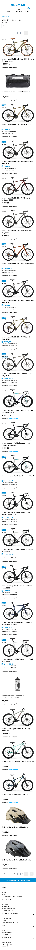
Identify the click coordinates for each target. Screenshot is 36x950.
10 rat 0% (4, 930)
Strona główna (5, 16)
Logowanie (5, 946)
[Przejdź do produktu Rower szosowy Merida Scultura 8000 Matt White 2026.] (18, 537)
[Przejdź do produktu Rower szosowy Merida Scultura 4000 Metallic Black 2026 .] (18, 431)
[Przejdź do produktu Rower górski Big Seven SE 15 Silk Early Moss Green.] (18, 717)
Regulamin (5, 904)
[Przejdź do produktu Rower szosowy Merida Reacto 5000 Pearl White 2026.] (18, 647)
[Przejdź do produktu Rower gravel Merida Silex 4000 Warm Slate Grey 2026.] (18, 288)
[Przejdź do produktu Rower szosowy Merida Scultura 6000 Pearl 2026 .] (18, 464)
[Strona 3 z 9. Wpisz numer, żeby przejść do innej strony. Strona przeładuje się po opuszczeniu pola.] (19, 33)
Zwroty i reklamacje (8, 910)
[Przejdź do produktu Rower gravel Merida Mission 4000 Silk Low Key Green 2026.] (18, 47)
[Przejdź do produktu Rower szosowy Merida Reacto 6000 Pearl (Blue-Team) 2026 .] (18, 398)
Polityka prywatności (8, 908)
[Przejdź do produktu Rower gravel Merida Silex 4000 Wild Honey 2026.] (18, 252)
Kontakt (4, 892)
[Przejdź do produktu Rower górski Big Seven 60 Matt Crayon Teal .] (18, 750)
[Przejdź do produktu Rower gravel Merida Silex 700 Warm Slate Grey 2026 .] (18, 219)
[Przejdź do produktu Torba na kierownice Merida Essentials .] (18, 80)
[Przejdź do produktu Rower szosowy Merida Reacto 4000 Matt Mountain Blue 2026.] (18, 611)
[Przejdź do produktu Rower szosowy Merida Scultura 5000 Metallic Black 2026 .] (18, 501)
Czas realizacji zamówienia (10, 922)
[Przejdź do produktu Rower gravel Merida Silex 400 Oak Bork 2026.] (18, 113)
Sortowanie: (5, 22)
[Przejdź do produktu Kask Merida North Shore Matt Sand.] (18, 815)
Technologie (5, 906)
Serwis (4, 894)
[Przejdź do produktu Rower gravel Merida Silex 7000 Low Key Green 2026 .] (18, 325)
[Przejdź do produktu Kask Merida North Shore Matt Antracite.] (18, 848)
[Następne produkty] (26, 874)
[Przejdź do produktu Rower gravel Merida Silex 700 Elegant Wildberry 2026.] (18, 186)
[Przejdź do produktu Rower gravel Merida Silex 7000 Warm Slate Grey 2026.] (18, 362)
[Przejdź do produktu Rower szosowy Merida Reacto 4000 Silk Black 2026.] (18, 574)
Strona (15, 33)
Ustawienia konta (7, 944)
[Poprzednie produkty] (10, 874)
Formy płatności (6, 918)
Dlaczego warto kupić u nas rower (12, 896)
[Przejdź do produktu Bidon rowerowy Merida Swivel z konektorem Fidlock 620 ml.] (18, 684)
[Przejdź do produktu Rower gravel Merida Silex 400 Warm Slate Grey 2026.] (18, 149)
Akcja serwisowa (7, 932)
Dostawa (4, 920)
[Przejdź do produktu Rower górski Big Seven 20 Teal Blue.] (18, 782)
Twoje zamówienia (7, 942)
